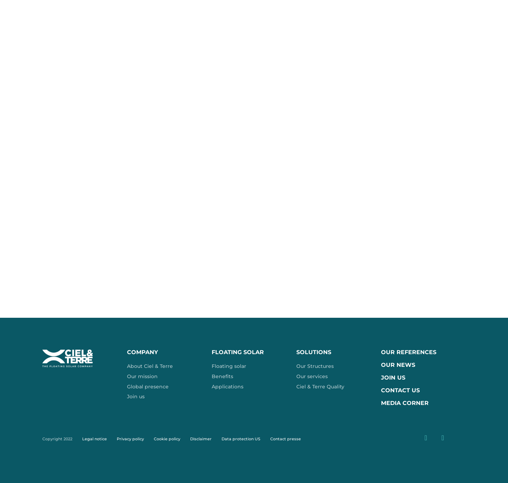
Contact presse (285, 438)
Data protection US (241, 438)
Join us (136, 396)
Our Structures (315, 366)
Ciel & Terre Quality (320, 386)
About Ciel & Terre (150, 366)
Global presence (148, 386)
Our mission (142, 376)
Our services (312, 376)
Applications (227, 386)
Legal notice (94, 438)
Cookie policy (167, 438)
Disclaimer (201, 438)
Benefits (222, 376)
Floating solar (229, 366)
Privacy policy (130, 438)
